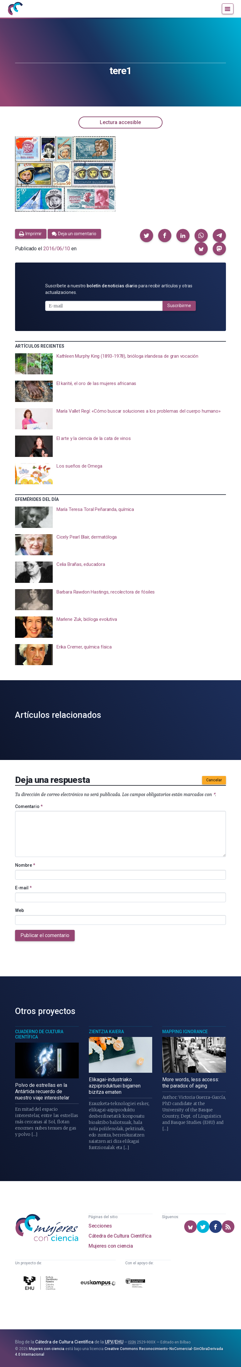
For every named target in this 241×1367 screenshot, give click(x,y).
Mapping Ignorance (185, 1031)
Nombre (25, 865)
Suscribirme (179, 305)
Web (19, 910)
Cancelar (214, 780)
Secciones (100, 1226)
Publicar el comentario (44, 935)
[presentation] (120, 364)
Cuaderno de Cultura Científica (39, 1034)
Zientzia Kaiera (106, 1031)
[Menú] (227, 8)
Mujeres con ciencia (110, 1246)
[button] (146, 235)
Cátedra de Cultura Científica (119, 1236)
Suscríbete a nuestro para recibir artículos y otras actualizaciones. (118, 289)
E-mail (23, 887)
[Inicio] (15, 9)
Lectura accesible (120, 122)
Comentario (29, 806)
